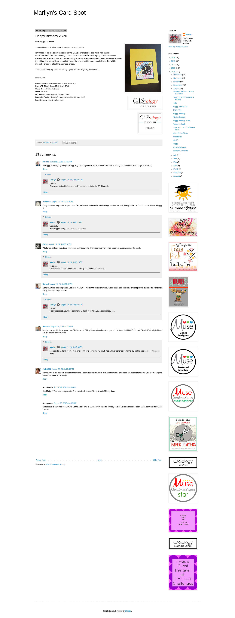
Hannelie (46, 327)
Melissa (46, 162)
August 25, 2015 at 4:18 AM (65, 403)
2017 (173, 65)
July (175, 155)
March (176, 169)
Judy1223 (47, 369)
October (176, 82)
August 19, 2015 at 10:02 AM (61, 284)
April (175, 166)
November (177, 78)
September (178, 85)
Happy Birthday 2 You (181, 121)
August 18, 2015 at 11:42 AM (60, 244)
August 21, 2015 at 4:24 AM (62, 327)
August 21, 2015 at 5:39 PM (72, 347)
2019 (173, 57)
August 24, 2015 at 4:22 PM (65, 387)
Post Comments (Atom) (55, 464)
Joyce (45, 244)
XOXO (175, 140)
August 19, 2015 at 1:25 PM (72, 180)
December (177, 75)
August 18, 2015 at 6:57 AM (61, 162)
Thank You (177, 110)
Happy (175, 144)
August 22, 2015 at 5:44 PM (63, 369)
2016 (173, 68)
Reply (45, 169)
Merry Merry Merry (180, 133)
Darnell (46, 284)
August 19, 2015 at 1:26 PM (72, 222)
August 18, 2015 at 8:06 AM (62, 202)
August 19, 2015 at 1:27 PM (72, 305)
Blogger (128, 611)
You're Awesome (179, 147)
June (175, 159)
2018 (173, 61)
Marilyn (53, 180)
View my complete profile (178, 47)
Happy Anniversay (180, 106)
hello (175, 103)
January (176, 176)
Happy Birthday (179, 114)
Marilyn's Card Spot (60, 12)
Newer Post (40, 460)
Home (99, 460)
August (176, 89)
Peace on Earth (179, 124)
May (175, 162)
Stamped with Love (180, 151)
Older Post (157, 460)
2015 (173, 72)
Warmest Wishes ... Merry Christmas (183, 93)
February (177, 173)
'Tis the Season (179, 117)
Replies (48, 175)
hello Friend (177, 137)
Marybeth (47, 202)
